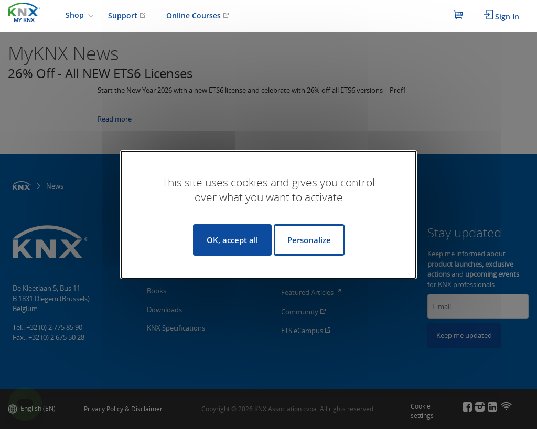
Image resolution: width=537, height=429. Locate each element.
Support (127, 15)
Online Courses (197, 15)
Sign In (501, 15)
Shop (76, 15)
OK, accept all (232, 240)
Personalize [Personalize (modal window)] (309, 240)
